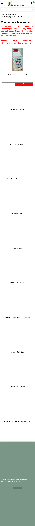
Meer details (16, 484)
